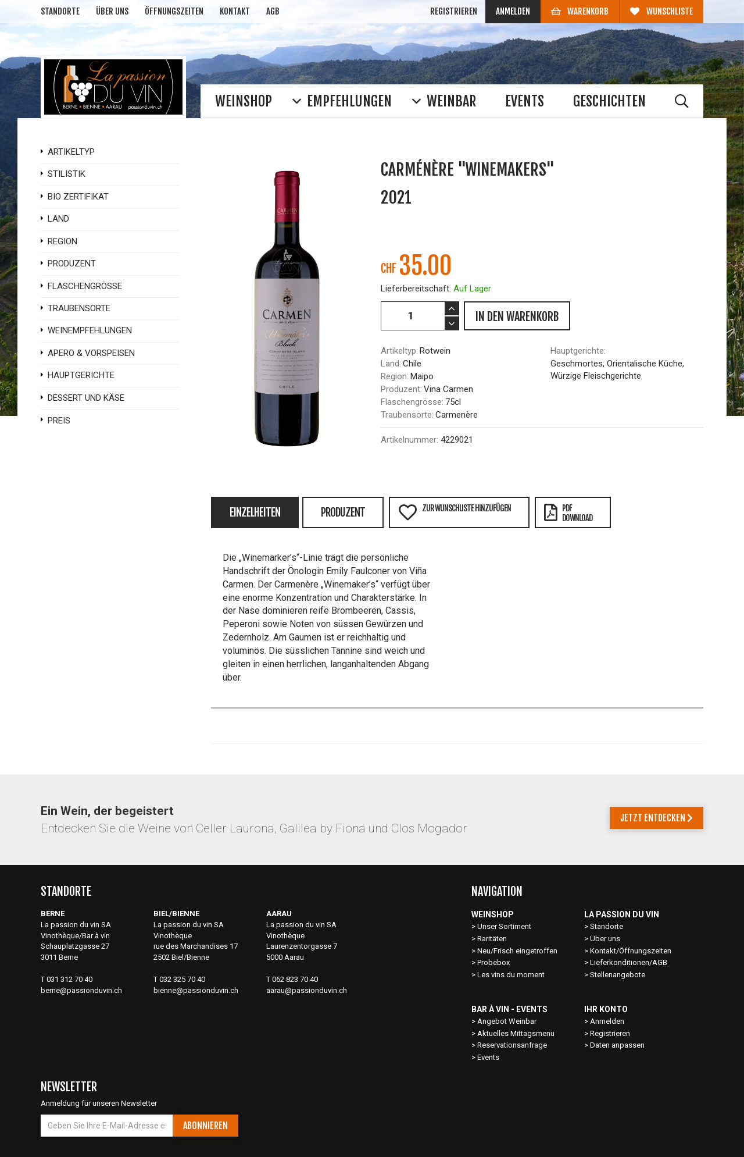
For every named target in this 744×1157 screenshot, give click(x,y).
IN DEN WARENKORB (517, 316)
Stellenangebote (617, 974)
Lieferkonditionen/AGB (628, 962)
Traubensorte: (407, 415)
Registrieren (453, 11)
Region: (395, 376)
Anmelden (513, 11)
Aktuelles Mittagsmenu (516, 1033)
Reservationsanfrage (512, 1045)
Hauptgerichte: (578, 351)
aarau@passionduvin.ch (306, 990)
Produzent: (401, 389)
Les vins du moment (511, 974)
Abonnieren (205, 1125)
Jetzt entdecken (656, 818)
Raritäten (492, 938)
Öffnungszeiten (174, 11)
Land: (391, 363)
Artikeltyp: (399, 351)
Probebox (493, 962)
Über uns (112, 11)
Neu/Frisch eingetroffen (517, 950)
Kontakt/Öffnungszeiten (630, 950)
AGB (273, 11)
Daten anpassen (617, 1045)
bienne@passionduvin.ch (195, 990)
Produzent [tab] (343, 512)
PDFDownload (568, 513)
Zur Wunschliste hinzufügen (454, 512)
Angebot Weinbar (506, 1021)
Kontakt (235, 11)
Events (488, 1057)
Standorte (60, 11)
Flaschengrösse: (412, 402)
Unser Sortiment (505, 926)
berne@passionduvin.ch (81, 990)
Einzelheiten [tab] (255, 512)
